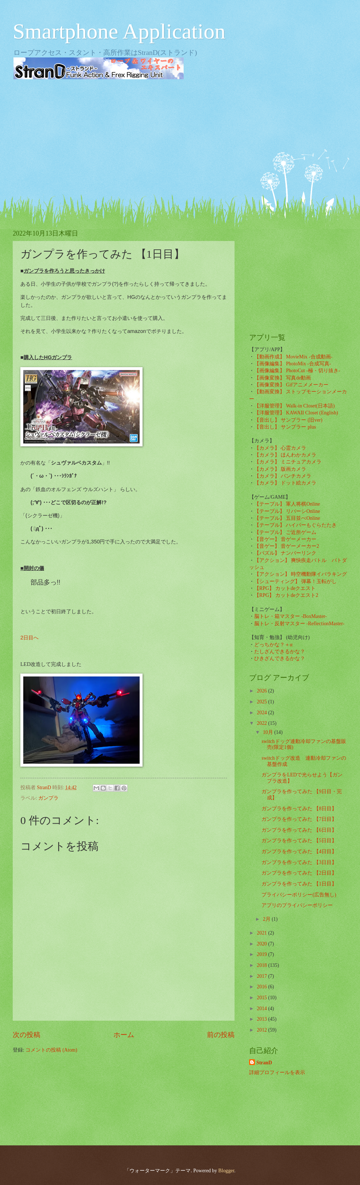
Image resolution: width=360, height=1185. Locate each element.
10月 (268, 732)
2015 (262, 997)
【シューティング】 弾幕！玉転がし (295, 581)
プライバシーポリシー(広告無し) (298, 894)
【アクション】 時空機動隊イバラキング (300, 574)
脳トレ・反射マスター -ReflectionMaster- (299, 623)
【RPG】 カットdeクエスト (285, 588)
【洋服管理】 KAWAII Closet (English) (296, 412)
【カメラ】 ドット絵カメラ (285, 483)
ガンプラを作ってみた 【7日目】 (298, 819)
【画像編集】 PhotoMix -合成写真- (292, 363)
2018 (262, 965)
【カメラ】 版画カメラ (280, 469)
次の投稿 (26, 1035)
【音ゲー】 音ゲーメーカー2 (286, 546)
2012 (262, 1030)
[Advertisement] (180, 142)
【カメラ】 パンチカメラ (282, 476)
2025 (262, 701)
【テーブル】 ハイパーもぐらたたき (295, 525)
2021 (262, 933)
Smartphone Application (119, 31)
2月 (267, 919)
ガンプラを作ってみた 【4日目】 (298, 851)
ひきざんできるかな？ (279, 658)
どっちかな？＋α (273, 644)
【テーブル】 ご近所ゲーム (285, 532)
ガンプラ (48, 798)
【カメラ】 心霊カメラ (280, 448)
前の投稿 (221, 1035)
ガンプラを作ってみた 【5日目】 (298, 840)
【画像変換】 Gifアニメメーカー (291, 384)
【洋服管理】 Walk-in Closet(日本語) (294, 406)
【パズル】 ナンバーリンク (285, 553)
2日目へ (29, 637)
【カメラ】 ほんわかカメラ (285, 455)
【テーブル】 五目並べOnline (287, 518)
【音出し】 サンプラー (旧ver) (288, 420)
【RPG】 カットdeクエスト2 (286, 595)
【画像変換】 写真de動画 (282, 378)
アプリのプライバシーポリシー (297, 905)
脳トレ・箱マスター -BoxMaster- (290, 616)
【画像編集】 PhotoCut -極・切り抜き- (297, 370)
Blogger (226, 1170)
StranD (264, 1062)
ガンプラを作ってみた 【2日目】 (298, 873)
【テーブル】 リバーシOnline (287, 511)
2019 (262, 954)
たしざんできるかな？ (279, 651)
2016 (262, 986)
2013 (262, 1019)
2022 (262, 723)
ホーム (123, 1035)
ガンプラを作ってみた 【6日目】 (298, 830)
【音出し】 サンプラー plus (285, 427)
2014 (262, 1008)
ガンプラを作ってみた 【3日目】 (298, 862)
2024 (262, 712)
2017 (262, 976)
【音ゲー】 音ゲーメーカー (285, 539)
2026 (262, 691)
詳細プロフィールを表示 (277, 1072)
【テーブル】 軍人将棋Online (287, 504)
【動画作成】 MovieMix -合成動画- (293, 356)
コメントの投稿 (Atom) (51, 1050)
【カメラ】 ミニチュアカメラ (287, 462)
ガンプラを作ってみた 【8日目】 (298, 808)
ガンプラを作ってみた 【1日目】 (298, 884)
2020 (262, 944)
